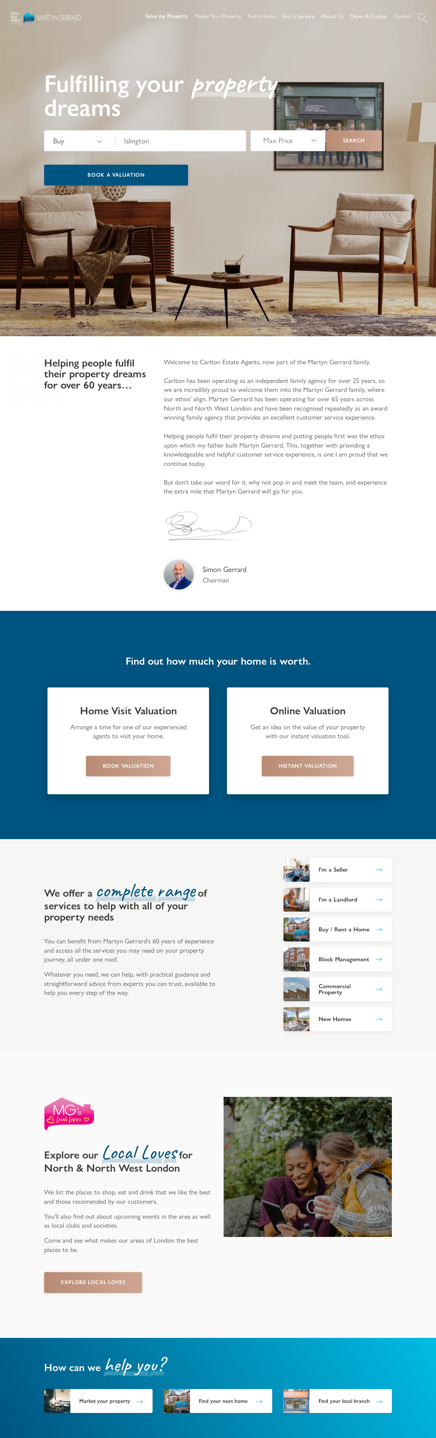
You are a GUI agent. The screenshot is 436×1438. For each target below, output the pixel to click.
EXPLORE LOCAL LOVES (93, 1282)
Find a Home (261, 16)
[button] (422, 17)
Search (354, 140)
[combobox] (180, 140)
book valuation (128, 766)
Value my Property (166, 16)
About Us (332, 16)
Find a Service (298, 16)
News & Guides (368, 16)
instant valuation (308, 766)
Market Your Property (217, 16)
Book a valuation (115, 174)
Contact (402, 16)
